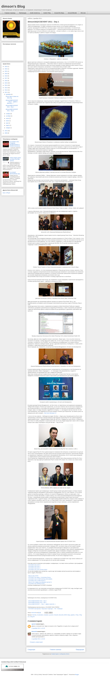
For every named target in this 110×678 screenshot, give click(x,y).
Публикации (22, 13)
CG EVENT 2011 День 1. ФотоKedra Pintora (39, 577)
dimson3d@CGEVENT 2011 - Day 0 (37, 601)
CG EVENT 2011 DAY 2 (34, 568)
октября (8, 116)
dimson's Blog (13, 6)
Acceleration (40, 615)
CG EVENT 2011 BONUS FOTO (36, 583)
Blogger (77, 674)
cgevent (34, 624)
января (8, 127)
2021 (6, 71)
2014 (6, 85)
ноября (8, 113)
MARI (65, 615)
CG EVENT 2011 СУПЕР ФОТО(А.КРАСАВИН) (40, 579)
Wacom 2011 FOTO (33, 575)
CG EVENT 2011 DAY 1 (34, 566)
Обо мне (83, 13)
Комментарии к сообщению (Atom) (60, 654)
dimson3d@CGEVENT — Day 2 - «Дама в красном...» (42, 604)
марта (8, 125)
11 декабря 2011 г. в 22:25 (38, 628)
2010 (6, 130)
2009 (6, 133)
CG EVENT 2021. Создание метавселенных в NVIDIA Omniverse (15, 144)
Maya (68, 615)
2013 (6, 87)
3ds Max (34, 615)
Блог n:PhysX (6, 193)
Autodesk (46, 615)
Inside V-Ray (47, 13)
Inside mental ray (35, 13)
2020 (6, 73)
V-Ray (76, 615)
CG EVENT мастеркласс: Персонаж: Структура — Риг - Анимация (45, 608)
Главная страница (10, 13)
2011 (6, 92)
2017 (6, 78)
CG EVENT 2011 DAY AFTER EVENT (37, 569)
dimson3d (61, 615)
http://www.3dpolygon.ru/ (50, 413)
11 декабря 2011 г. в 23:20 (38, 639)
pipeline (73, 615)
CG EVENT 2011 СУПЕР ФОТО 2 (36, 580)
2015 (6, 83)
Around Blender (72, 13)
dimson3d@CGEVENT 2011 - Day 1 (37, 602)
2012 (6, 90)
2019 (6, 76)
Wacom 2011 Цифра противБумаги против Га (40, 582)
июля (7, 118)
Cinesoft (56, 615)
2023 (6, 66)
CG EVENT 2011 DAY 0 (34, 565)
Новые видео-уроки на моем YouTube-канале (15, 159)
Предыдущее (80, 649)
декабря (8, 94)
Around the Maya (59, 13)
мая (7, 123)
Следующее (31, 649)
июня (7, 120)
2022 (6, 69)
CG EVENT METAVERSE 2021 (15, 173)
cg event (51, 615)
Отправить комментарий (36, 642)
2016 (6, 80)
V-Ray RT (32, 616)
